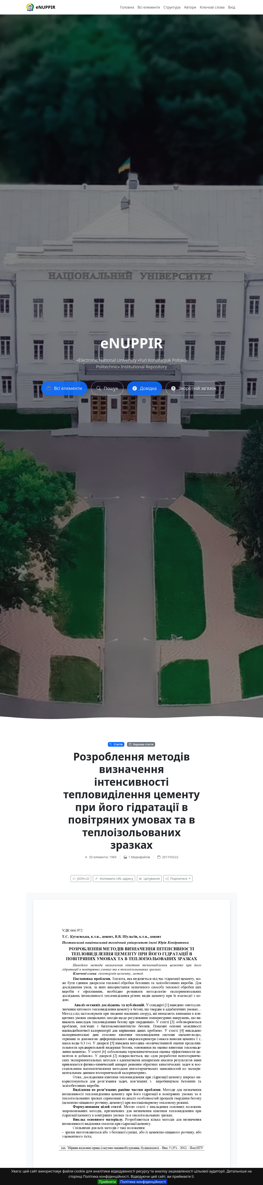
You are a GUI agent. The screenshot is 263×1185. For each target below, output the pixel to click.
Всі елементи (149, 7)
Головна (127, 7)
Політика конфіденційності (143, 1181)
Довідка (144, 390)
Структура (172, 7)
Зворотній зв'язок (193, 390)
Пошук (107, 390)
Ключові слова (212, 7)
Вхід (231, 7)
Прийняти (107, 1181)
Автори (190, 7)
